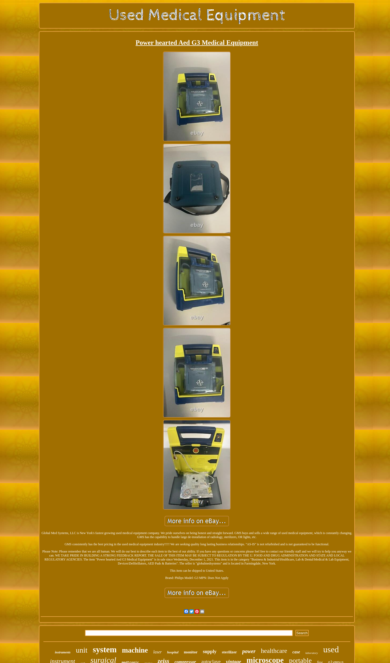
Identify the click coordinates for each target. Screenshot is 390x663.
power (248, 651)
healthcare (274, 650)
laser (157, 652)
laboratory (311, 652)
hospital (172, 652)
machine (135, 650)
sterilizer (229, 652)
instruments (63, 652)
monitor (191, 652)
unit (82, 650)
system (105, 649)
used (331, 649)
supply (210, 651)
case (296, 652)
